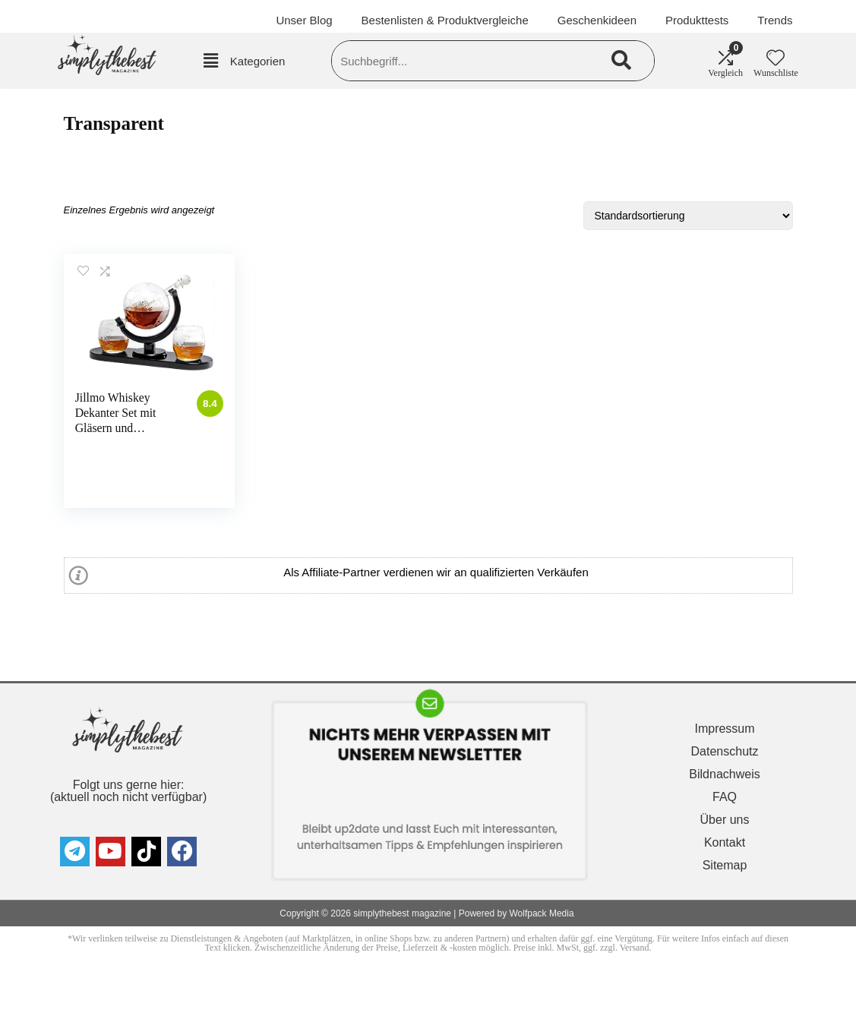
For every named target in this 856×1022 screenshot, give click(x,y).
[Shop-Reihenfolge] (688, 215)
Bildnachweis (724, 774)
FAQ (724, 796)
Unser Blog (304, 20)
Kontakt (724, 842)
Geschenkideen (597, 20)
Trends (774, 20)
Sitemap (725, 865)
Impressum (724, 728)
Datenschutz (725, 751)
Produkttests (696, 20)
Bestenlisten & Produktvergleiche (445, 20)
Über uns (725, 819)
